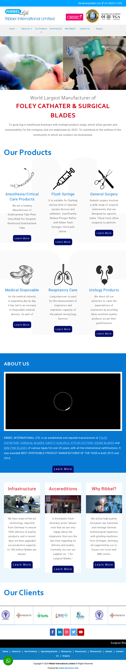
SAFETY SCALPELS (57, 443)
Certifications (56, 29)
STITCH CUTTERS (82, 443)
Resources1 (80, 651)
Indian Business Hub (68, 668)
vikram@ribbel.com (91, 3)
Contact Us (85, 29)
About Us (27, 29)
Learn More (63, 469)
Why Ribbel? (70, 29)
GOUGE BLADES (104, 443)
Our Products (41, 30)
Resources (66, 651)
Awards (108, 651)
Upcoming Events (49, 651)
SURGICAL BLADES (32, 443)
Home (12, 29)
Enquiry (99, 29)
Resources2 (95, 651)
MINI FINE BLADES (15, 448)
